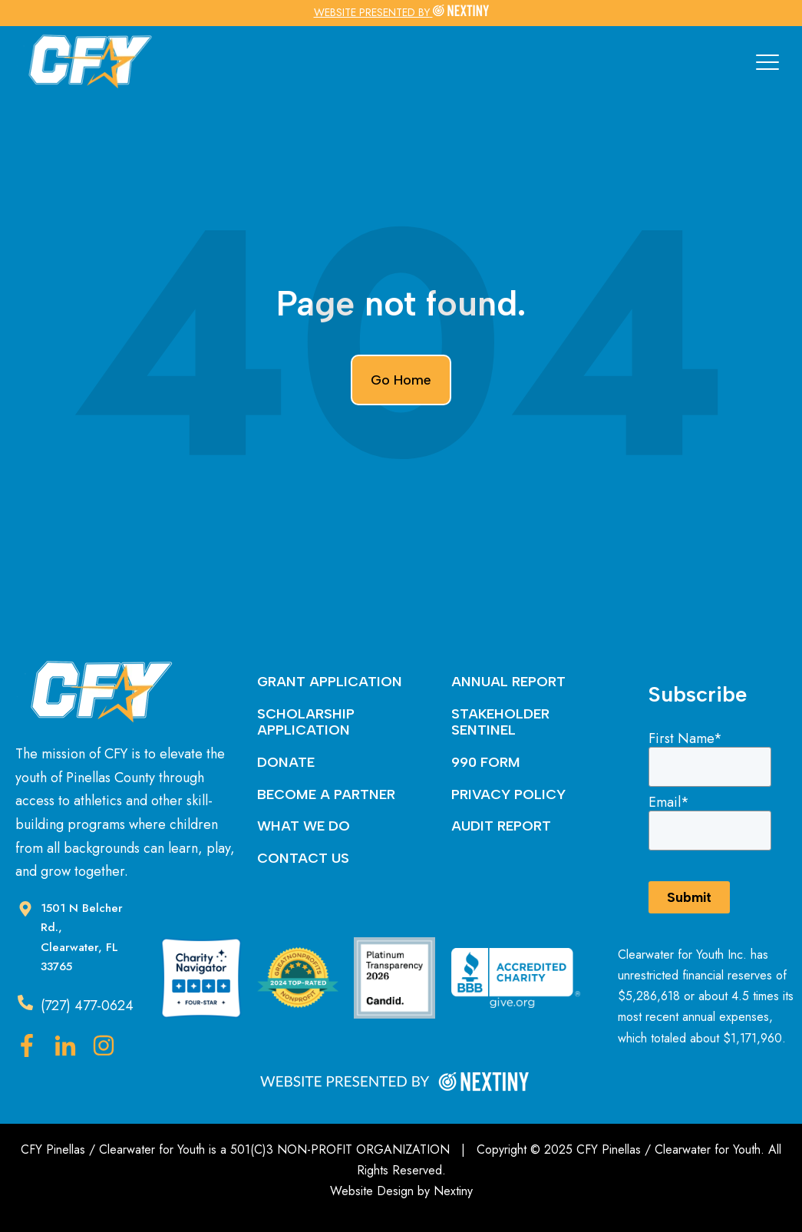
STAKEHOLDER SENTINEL (500, 722)
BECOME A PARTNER (326, 794)
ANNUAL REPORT (508, 681)
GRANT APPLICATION (329, 681)
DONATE (286, 762)
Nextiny (453, 1191)
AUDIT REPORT (501, 825)
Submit (689, 897)
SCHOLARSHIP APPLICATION (306, 722)
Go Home (401, 380)
